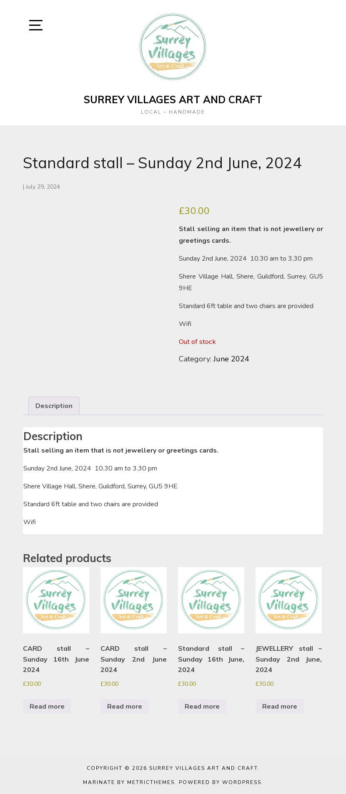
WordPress (241, 782)
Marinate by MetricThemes (129, 782)
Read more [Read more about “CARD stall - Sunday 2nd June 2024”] (124, 706)
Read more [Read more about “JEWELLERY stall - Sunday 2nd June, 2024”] (279, 706)
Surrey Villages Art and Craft (173, 99)
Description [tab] (54, 406)
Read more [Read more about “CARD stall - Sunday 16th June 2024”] (47, 706)
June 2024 (231, 359)
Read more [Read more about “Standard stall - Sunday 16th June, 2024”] (202, 706)
